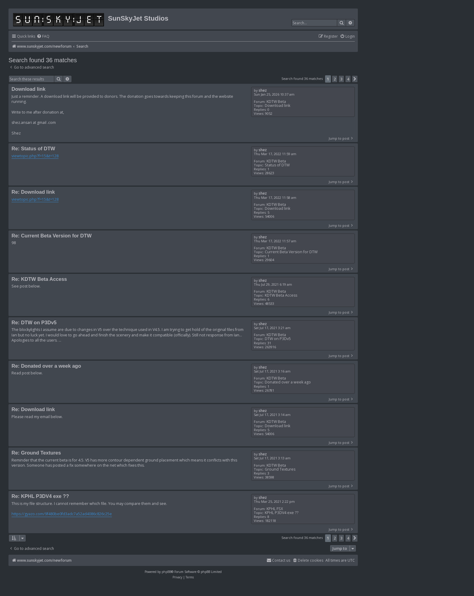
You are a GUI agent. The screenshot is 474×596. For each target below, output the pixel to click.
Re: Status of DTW (33, 148)
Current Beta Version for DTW (291, 252)
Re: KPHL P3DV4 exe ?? (40, 496)
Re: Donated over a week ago (46, 366)
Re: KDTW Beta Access (39, 279)
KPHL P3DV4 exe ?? (281, 513)
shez (263, 90)
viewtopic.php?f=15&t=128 (35, 155)
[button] (355, 79)
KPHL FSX (275, 509)
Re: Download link (33, 192)
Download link (277, 105)
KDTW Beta (276, 102)
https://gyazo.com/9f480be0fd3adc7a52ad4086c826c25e (62, 513)
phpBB (166, 572)
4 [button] (348, 79)
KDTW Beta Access (281, 295)
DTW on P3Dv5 (278, 339)
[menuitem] (43, 36)
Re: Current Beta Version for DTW (52, 235)
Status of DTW (277, 165)
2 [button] (335, 79)
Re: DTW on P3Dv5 (34, 322)
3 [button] (341, 79)
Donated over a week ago (288, 382)
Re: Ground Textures (36, 452)
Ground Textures (280, 469)
